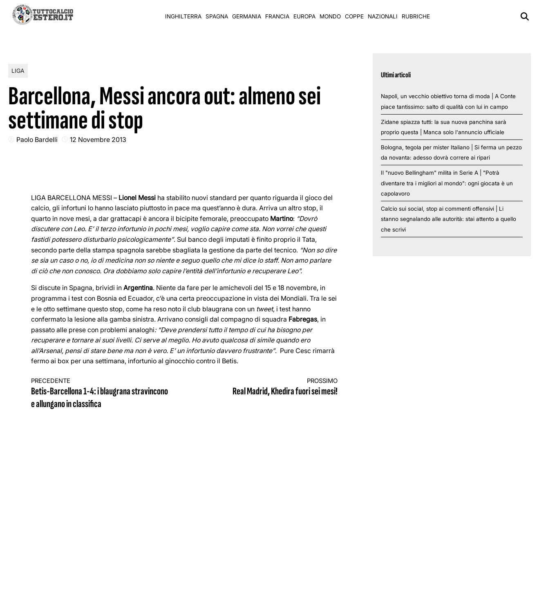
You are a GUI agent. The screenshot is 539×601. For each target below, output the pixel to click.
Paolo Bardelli (37, 139)
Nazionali (383, 16)
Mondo (330, 16)
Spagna (217, 16)
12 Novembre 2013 (98, 139)
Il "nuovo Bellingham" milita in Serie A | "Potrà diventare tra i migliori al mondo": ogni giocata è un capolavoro (447, 183)
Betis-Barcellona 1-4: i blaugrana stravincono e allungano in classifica (100, 393)
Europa (304, 16)
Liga (18, 70)
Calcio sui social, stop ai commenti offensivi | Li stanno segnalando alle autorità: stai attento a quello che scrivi (448, 219)
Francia (277, 16)
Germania (246, 16)
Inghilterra (183, 16)
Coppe (354, 16)
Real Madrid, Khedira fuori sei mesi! (269, 387)
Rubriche (416, 16)
